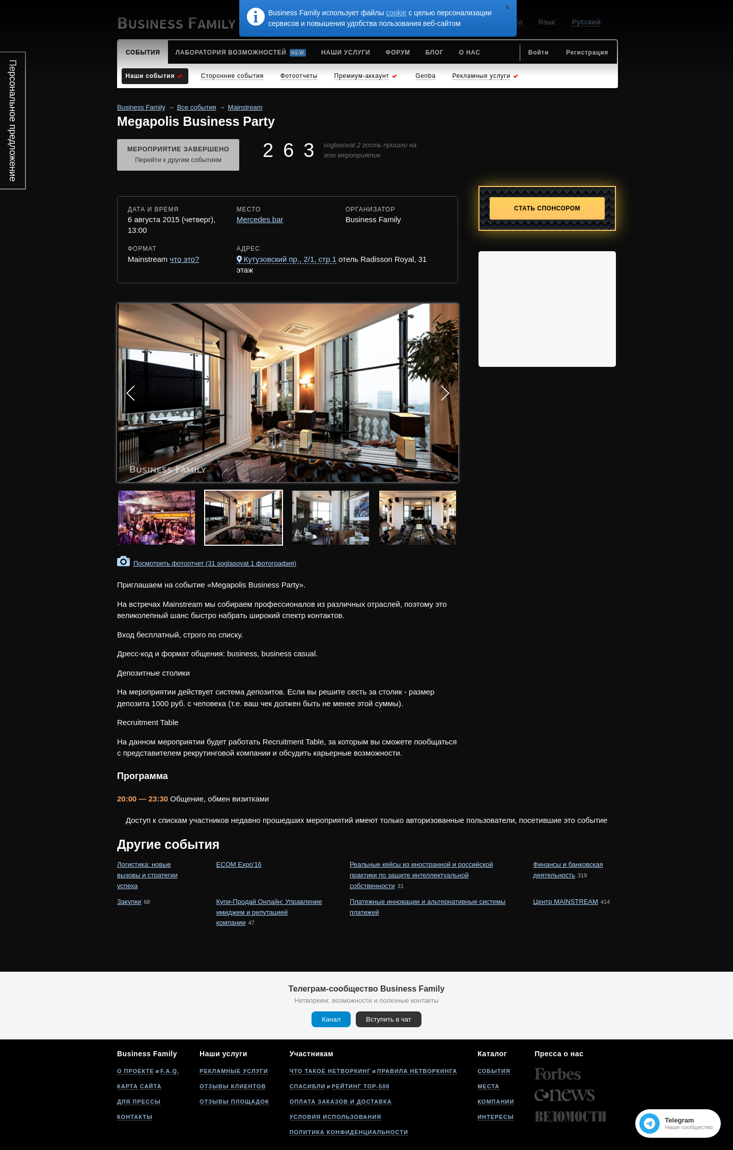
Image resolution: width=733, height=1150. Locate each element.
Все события (196, 107)
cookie (396, 13)
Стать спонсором (547, 208)
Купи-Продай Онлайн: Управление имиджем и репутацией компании (269, 912)
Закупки (129, 901)
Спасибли (308, 1086)
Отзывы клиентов (233, 1086)
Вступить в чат (388, 1019)
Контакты (135, 1117)
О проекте (135, 1071)
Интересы (495, 1117)
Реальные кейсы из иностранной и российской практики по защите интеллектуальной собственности (421, 875)
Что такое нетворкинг (330, 1071)
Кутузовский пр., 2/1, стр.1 (290, 259)
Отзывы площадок (234, 1102)
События (493, 1071)
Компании (495, 1102)
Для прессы (139, 1102)
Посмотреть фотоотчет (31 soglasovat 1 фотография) (214, 563)
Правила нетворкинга (417, 1071)
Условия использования (335, 1117)
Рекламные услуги (234, 1071)
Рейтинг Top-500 (361, 1086)
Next (445, 393)
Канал (331, 1019)
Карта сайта (139, 1086)
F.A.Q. (169, 1071)
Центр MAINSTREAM (565, 901)
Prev (130, 393)
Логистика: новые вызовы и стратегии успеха (147, 875)
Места (488, 1086)
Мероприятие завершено (178, 155)
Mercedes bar (260, 219)
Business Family (141, 107)
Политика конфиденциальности (349, 1132)
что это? (185, 259)
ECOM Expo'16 (239, 864)
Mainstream (245, 107)
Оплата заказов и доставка (341, 1102)
